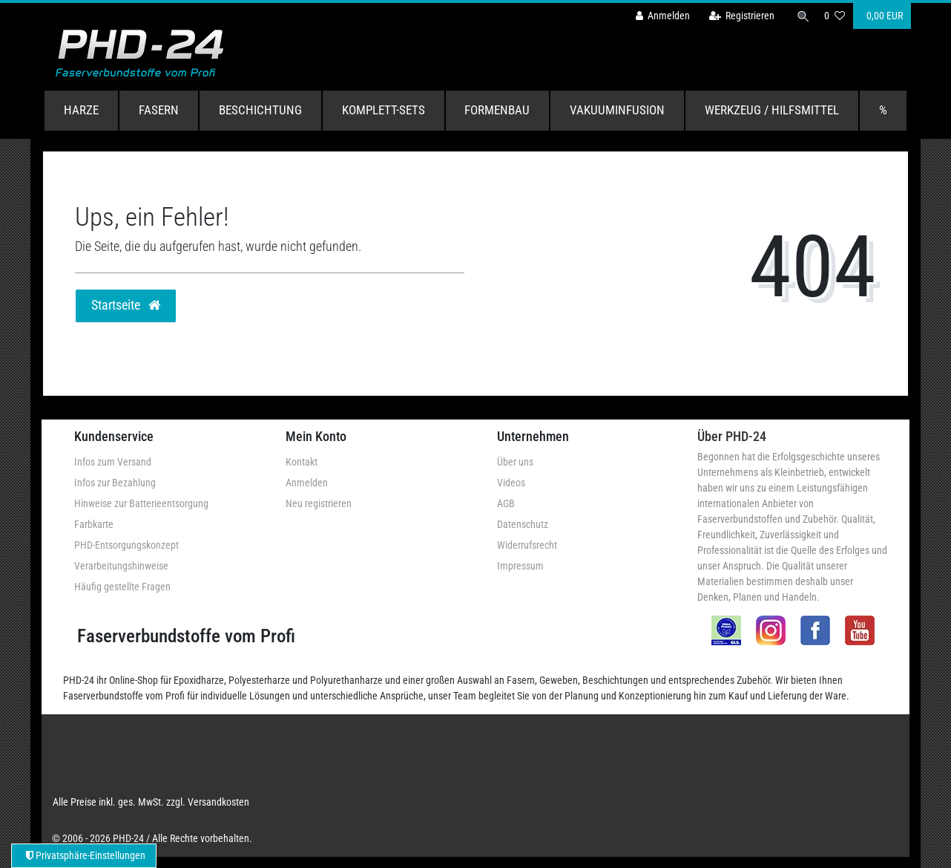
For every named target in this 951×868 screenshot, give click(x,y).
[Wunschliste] (834, 16)
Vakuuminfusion (617, 109)
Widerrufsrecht (527, 545)
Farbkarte (93, 524)
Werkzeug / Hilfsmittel (772, 109)
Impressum (520, 566)
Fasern (159, 109)
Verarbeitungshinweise (121, 566)
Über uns (515, 462)
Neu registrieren (319, 503)
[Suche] (801, 16)
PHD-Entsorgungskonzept (126, 545)
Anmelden (307, 483)
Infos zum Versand (112, 462)
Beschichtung (260, 109)
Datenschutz (522, 524)
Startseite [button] (125, 305)
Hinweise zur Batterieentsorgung (141, 503)
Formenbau (497, 109)
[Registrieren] (738, 16)
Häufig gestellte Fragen (122, 587)
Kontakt (301, 462)
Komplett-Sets (383, 109)
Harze (81, 109)
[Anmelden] (658, 16)
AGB (506, 503)
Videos (511, 483)
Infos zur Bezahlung (115, 483)
